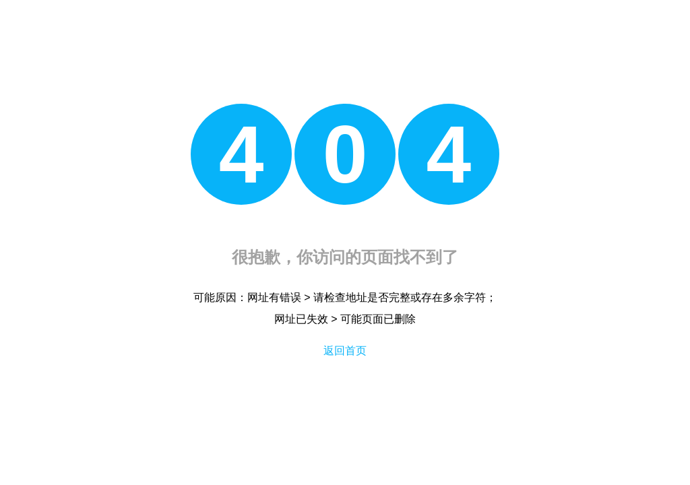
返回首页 (345, 350)
